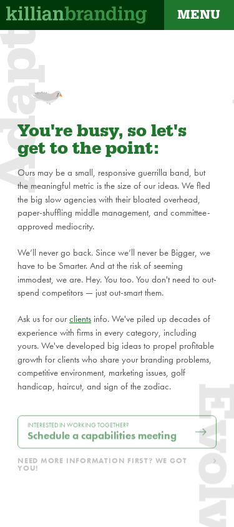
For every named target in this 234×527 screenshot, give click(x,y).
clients (80, 319)
